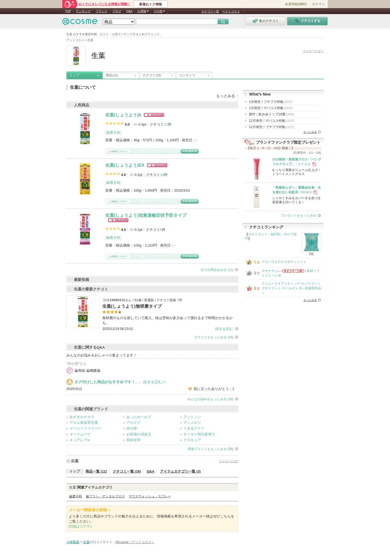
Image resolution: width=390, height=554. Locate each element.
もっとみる (310, 131)
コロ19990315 (113, 300)
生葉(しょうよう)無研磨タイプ (132, 306)
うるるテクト (193, 428)
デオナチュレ (271, 271)
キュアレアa (79, 440)
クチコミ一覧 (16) (127, 471)
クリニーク (270, 284)
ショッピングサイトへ (154, 115)
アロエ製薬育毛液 (84, 423)
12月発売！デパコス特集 (271, 121)
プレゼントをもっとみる (298, 215)
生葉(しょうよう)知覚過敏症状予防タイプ (145, 215)
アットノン (192, 417)
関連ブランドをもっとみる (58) (210, 449)
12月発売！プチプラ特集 (271, 127)
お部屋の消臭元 (138, 434)
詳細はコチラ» (80, 526)
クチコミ (151, 75)
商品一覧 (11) (96, 471)
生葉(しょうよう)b (123, 115)
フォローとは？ (313, 51)
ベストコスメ (231, 11)
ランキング (83, 11)
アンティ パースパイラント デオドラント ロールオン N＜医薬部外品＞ (291, 288)
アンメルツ (192, 423)
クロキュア (192, 440)
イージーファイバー (85, 428)
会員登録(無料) (296, 4)
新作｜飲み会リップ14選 (271, 114)
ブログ (116, 11)
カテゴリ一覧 (210, 11)
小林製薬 (72, 542)
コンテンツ (187, 75)
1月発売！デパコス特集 (270, 108)
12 (166, 124)
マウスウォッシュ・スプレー (150, 496)
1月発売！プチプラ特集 (270, 102)
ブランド (102, 11)
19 (162, 175)
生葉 (75, 461)
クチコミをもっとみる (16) (213, 337)
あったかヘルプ (138, 417)
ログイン (318, 4)
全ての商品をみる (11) (217, 270)
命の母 (131, 428)
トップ (74, 75)
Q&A (129, 11)
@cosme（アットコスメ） (135, 542)
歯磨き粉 (113, 132)
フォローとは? (228, 461)
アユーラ (268, 262)
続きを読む (224, 329)
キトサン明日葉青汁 (199, 434)
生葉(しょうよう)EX (124, 165)
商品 (112, 75)
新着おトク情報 (150, 4)
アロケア (133, 423)
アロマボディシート (292, 262)
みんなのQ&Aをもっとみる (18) (210, 399)
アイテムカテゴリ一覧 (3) (180, 471)
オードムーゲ (80, 434)
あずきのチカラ (82, 417)
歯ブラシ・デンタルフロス (105, 496)
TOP (68, 11)
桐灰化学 (133, 440)
